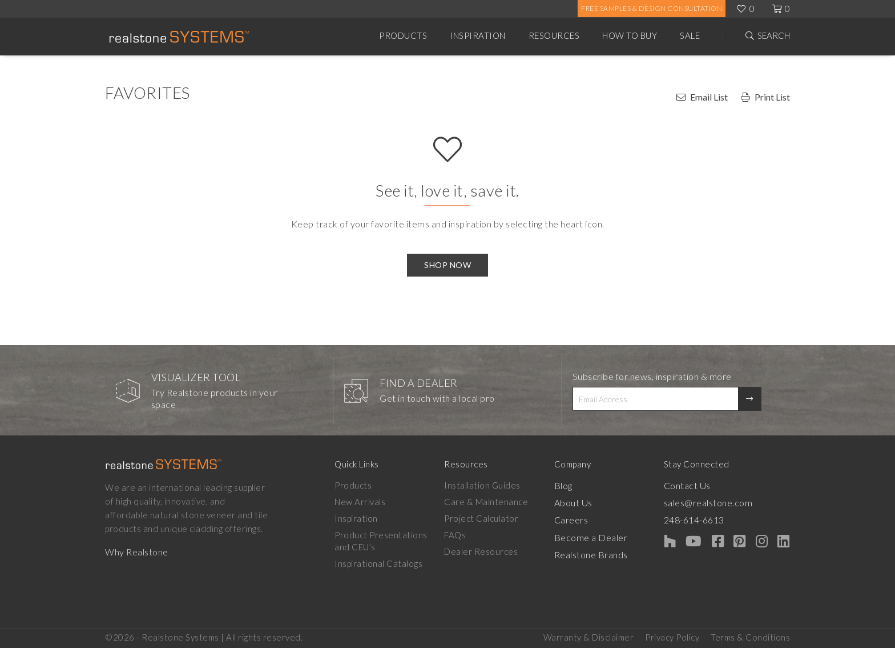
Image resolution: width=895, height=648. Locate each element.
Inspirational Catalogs (378, 563)
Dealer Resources (488, 551)
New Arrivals (359, 502)
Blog (576, 485)
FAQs (462, 535)
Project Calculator (488, 518)
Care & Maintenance (493, 502)
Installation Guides (489, 485)
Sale (690, 35)
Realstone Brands (604, 551)
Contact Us (708, 485)
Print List (772, 96)
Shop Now (447, 265)
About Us (586, 502)
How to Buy (629, 35)
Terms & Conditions (750, 637)
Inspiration (478, 35)
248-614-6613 (715, 518)
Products (403, 35)
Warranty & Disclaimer (588, 637)
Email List (709, 96)
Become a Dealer (603, 535)
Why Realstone (136, 551)
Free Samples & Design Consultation (651, 8)
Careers (585, 518)
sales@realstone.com (728, 502)
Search (773, 35)
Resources (554, 35)
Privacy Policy (672, 637)
